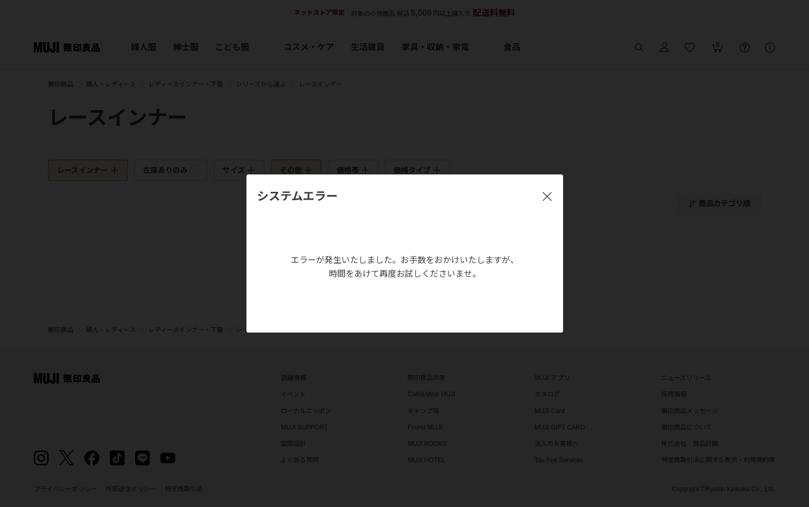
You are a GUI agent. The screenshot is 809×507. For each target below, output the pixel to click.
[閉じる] (547, 196)
